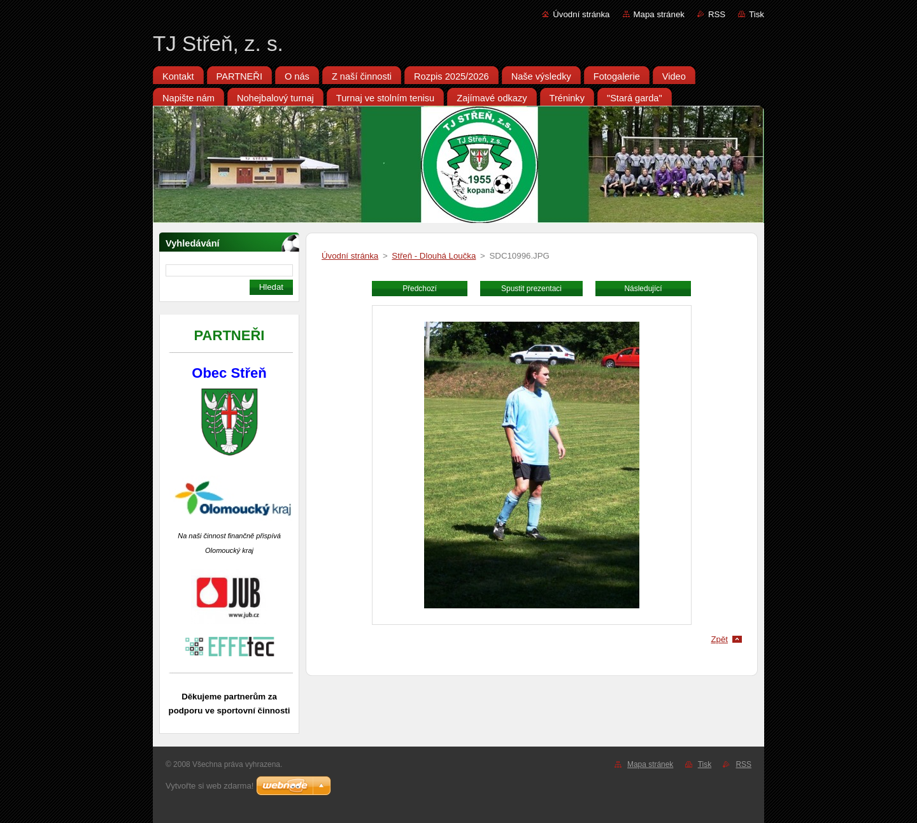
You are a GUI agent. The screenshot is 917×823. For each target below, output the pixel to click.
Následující (643, 288)
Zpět (719, 639)
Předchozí (419, 288)
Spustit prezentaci (531, 288)
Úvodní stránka (581, 14)
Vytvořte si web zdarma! (209, 786)
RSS (716, 14)
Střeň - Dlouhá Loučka (434, 256)
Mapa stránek (659, 14)
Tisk (756, 14)
